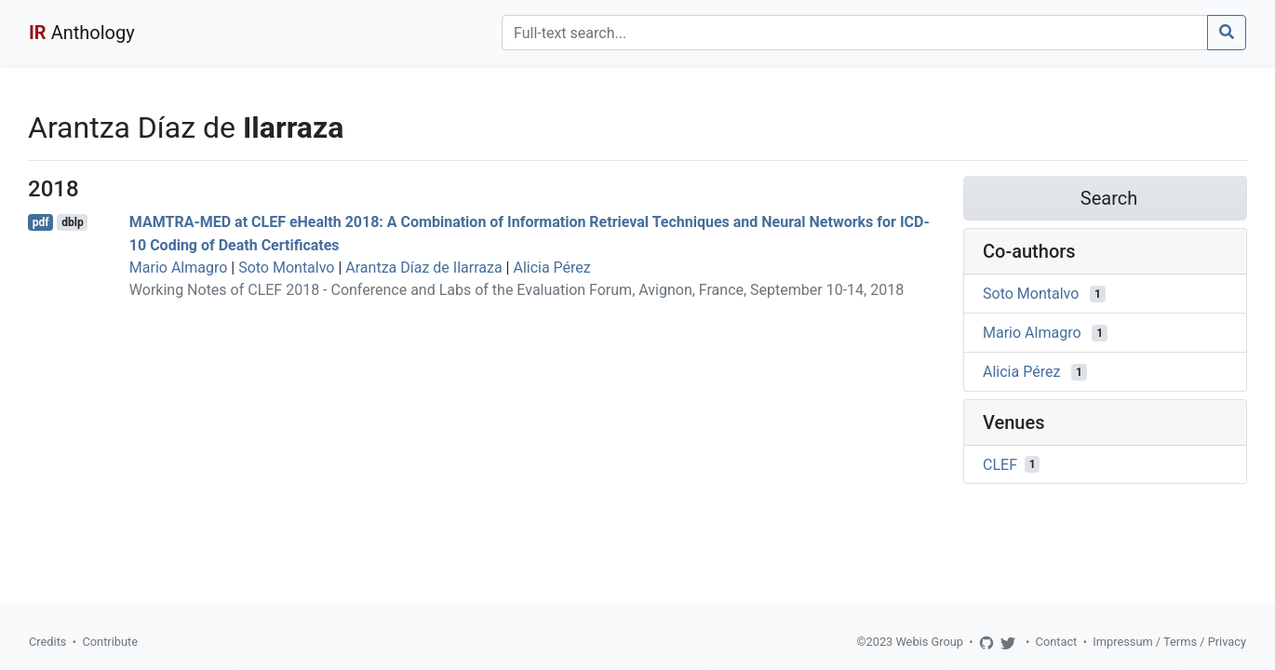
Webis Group (929, 642)
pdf (41, 222)
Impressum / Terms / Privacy (1169, 642)
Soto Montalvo (286, 267)
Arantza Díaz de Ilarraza (423, 267)
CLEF (1000, 464)
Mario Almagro (178, 267)
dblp (72, 222)
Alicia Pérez (551, 267)
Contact (1057, 642)
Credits (47, 642)
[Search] (855, 32)
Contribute (110, 642)
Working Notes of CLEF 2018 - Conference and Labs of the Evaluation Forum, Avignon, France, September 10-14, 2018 (516, 290)
